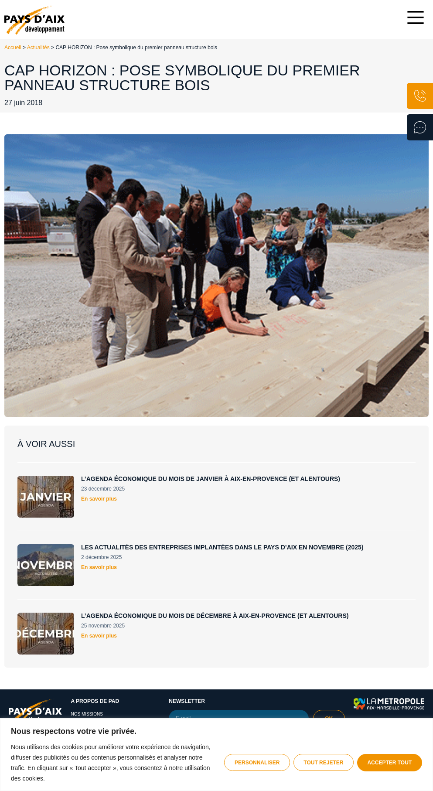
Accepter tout (389, 763)
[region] (216, 754)
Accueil (12, 47)
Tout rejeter (321, 763)
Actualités (38, 47)
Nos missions (86, 714)
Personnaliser (254, 763)
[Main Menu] (415, 17)
